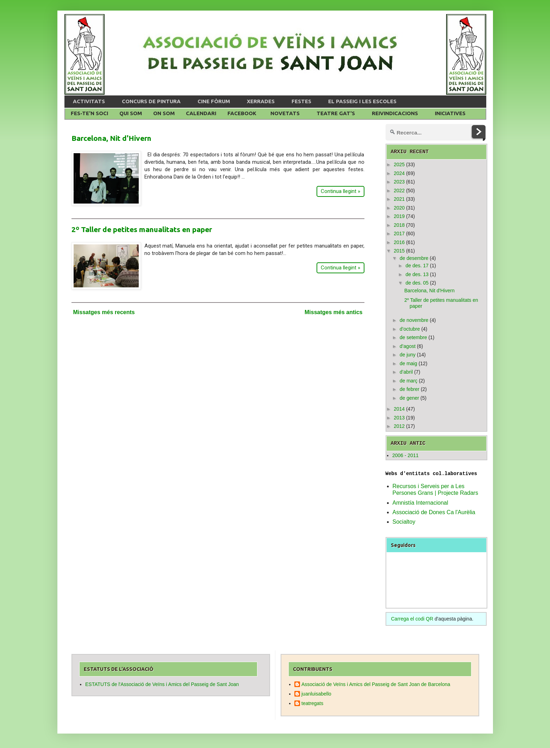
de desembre (414, 258)
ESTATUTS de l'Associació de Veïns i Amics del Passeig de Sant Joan (162, 684)
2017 (399, 233)
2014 (399, 409)
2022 (399, 190)
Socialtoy (404, 522)
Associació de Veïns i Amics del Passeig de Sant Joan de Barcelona (375, 684)
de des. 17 (417, 265)
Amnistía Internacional (420, 503)
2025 (399, 164)
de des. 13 (417, 274)
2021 (399, 199)
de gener (409, 398)
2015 (399, 251)
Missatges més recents (104, 312)
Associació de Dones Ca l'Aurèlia (434, 512)
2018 (399, 225)
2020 (399, 208)
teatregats (312, 703)
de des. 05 (417, 283)
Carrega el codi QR (412, 619)
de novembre (414, 320)
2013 (399, 417)
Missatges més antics (334, 312)
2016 (399, 242)
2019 (399, 216)
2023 (399, 182)
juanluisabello (316, 694)
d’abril (406, 372)
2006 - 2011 (405, 455)
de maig (408, 363)
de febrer (409, 389)
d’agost (407, 346)
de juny (407, 354)
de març (409, 381)
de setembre (413, 337)
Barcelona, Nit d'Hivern (111, 138)
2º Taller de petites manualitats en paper (141, 229)
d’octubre (410, 329)
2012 (399, 426)
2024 (399, 173)
